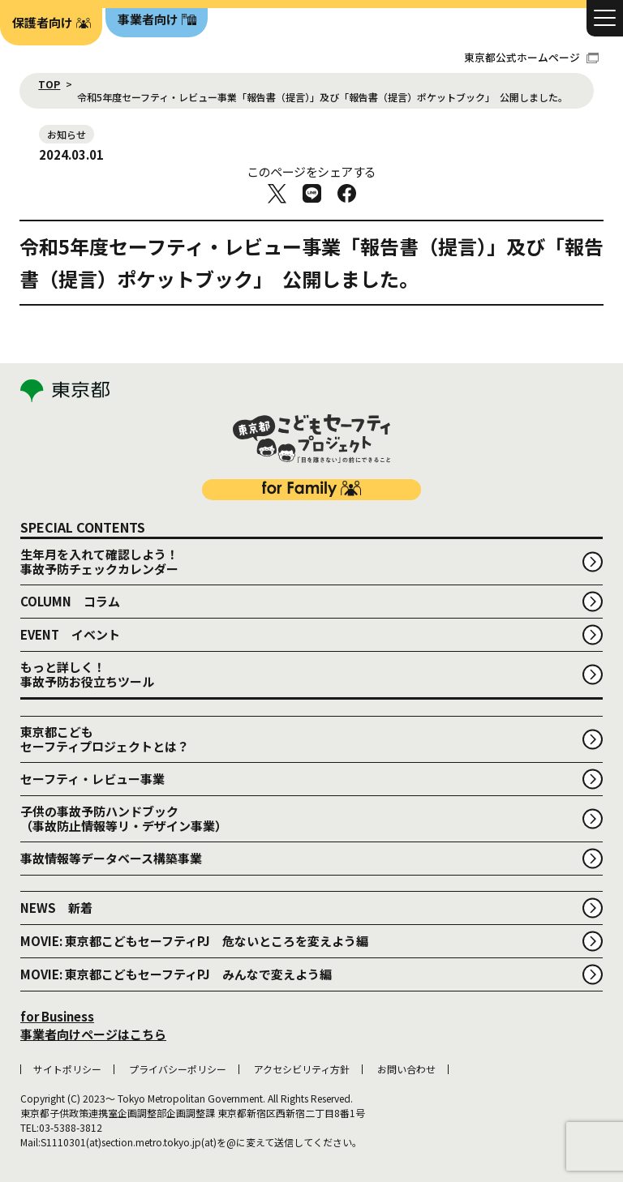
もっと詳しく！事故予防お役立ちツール (87, 674)
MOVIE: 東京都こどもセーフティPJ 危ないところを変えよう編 (194, 940)
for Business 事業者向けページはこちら (93, 1025)
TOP (49, 84)
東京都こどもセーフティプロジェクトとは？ (104, 739)
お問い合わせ (406, 1069)
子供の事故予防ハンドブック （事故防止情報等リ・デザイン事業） (123, 818)
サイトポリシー (67, 1069)
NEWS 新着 (56, 907)
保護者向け (42, 22)
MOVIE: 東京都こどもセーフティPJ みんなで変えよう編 (176, 974)
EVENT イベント (70, 634)
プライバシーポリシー (177, 1069)
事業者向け (148, 19)
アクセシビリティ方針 (302, 1069)
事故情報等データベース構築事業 (111, 858)
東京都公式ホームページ (531, 57)
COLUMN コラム (70, 601)
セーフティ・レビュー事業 (92, 778)
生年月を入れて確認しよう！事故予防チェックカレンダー (99, 561)
